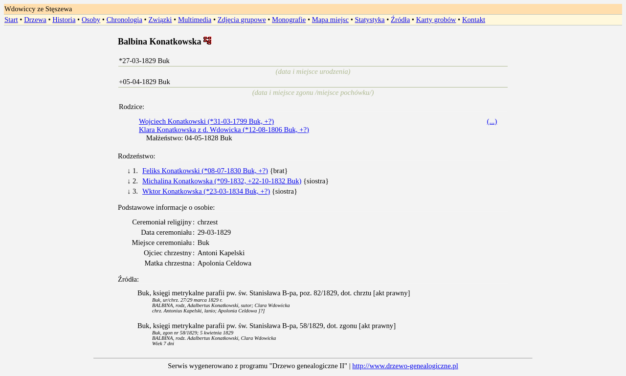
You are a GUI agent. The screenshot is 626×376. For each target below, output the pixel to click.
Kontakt (473, 19)
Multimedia (194, 19)
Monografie (289, 19)
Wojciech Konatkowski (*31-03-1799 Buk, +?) (206, 121)
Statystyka (370, 19)
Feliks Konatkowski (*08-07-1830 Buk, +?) (205, 171)
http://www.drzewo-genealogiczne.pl (405, 366)
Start (11, 19)
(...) (492, 121)
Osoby (91, 19)
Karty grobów (436, 19)
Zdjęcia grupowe (242, 19)
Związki (160, 19)
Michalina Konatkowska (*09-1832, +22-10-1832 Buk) (221, 181)
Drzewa (35, 19)
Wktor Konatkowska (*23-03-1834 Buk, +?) (206, 191)
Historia (63, 19)
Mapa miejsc (330, 19)
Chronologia (124, 19)
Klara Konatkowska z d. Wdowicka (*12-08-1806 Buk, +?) (224, 129)
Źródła (400, 19)
